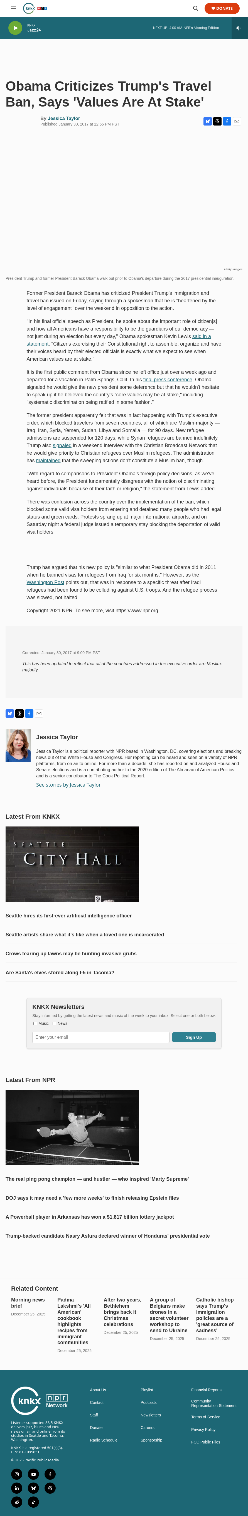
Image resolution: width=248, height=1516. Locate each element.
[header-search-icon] (195, 8)
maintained (48, 460)
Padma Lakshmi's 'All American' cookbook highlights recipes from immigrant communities (74, 1321)
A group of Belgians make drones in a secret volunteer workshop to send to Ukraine (169, 1315)
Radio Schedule (103, 1440)
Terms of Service (205, 1417)
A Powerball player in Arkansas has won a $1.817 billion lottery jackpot (90, 1217)
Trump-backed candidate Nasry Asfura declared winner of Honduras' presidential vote (108, 1236)
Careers (147, 1428)
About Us (98, 1390)
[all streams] (240, 28)
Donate (224, 8)
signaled (62, 445)
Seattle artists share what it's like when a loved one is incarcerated (85, 934)
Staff (94, 1415)
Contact (96, 1403)
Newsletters (151, 1415)
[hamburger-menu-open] (13, 8)
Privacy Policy (203, 1430)
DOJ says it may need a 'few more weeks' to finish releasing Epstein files (92, 1198)
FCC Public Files (205, 1442)
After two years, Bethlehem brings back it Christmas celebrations (122, 1312)
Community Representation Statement (214, 1403)
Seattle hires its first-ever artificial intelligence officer (69, 916)
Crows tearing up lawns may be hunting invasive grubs (71, 953)
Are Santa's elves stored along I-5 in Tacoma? (60, 972)
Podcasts (149, 1403)
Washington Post (45, 582)
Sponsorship (151, 1440)
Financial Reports (206, 1390)
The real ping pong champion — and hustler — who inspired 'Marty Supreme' (97, 1179)
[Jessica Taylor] (18, 745)
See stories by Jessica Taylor (68, 784)
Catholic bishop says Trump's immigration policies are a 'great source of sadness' (215, 1315)
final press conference (167, 379)
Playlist (147, 1390)
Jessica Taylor (64, 118)
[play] (15, 28)
